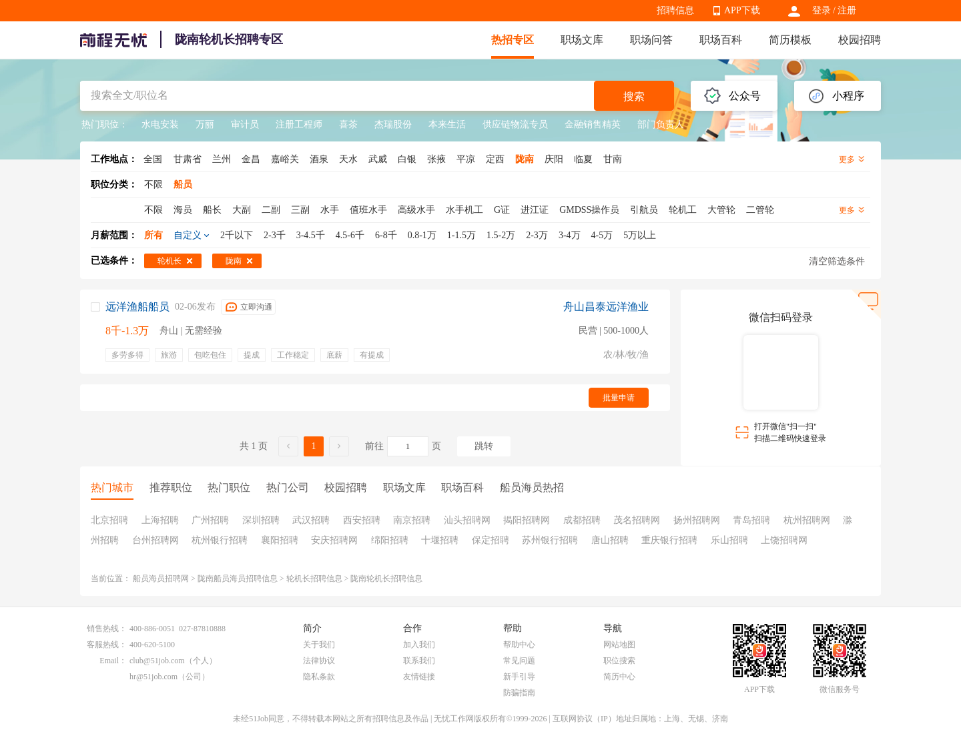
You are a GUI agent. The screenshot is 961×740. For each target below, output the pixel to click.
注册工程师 (299, 124)
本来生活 (447, 124)
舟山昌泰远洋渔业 (606, 306)
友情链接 (419, 676)
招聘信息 (675, 10)
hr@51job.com (153, 676)
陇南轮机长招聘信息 (386, 578)
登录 (821, 10)
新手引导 (519, 676)
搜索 (634, 96)
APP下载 (742, 10)
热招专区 (512, 39)
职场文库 (582, 39)
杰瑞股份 (393, 124)
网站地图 (619, 644)
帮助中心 (519, 644)
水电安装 (160, 124)
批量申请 (619, 397)
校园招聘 (859, 39)
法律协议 (319, 660)
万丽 (205, 124)
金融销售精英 (593, 124)
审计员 (245, 124)
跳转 (483, 446)
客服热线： (107, 644)
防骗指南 (519, 692)
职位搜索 (619, 660)
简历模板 (790, 39)
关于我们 (319, 644)
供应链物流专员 (515, 124)
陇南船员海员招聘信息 (238, 578)
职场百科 (720, 39)
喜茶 (348, 124)
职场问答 (651, 39)
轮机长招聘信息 (314, 578)
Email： (113, 660)
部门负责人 (660, 124)
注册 (847, 10)
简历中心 (619, 676)
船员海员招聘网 (161, 578)
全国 (152, 159)
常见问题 (519, 660)
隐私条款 (319, 676)
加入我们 (419, 644)
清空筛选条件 (837, 261)
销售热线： (107, 628)
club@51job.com (157, 660)
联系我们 (419, 660)
